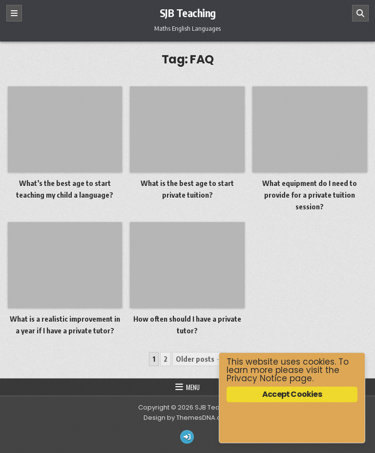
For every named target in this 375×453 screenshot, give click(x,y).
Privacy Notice (257, 378)
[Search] (360, 13)
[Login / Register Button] (187, 437)
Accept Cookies (292, 394)
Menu (193, 387)
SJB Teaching (188, 13)
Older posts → (199, 358)
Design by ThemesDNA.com (187, 417)
